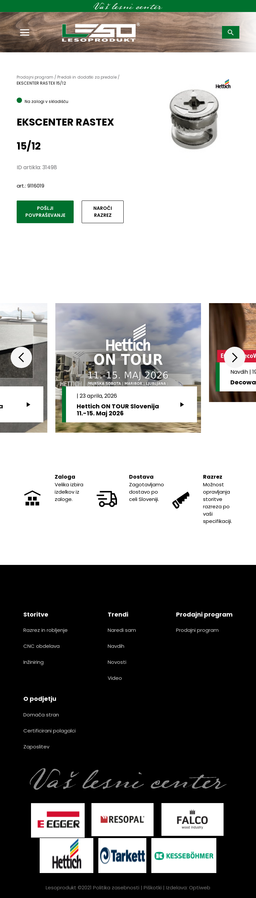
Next (234, 357)
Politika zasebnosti (116, 887)
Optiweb (199, 887)
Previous (21, 357)
